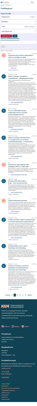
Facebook (6, 326)
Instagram (16, 326)
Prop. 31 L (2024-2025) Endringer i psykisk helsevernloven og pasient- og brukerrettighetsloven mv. (18, 112)
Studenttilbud (4, 386)
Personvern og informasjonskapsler (10, 388)
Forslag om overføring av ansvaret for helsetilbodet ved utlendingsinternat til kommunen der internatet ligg (18, 268)
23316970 (6, 371)
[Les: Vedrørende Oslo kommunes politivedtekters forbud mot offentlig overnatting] (4, 55)
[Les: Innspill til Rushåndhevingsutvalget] (4, 200)
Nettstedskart (5, 395)
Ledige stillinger (5, 384)
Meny (32, 2)
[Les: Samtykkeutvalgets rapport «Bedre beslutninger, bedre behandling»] (4, 246)
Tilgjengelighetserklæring (8, 390)
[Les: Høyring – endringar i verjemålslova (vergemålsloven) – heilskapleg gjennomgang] (4, 76)
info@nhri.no (8, 374)
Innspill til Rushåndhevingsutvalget (17, 200)
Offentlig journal (5, 392)
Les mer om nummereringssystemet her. (10, 40)
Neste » (30, 295)
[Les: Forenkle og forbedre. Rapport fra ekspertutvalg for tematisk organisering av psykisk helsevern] (4, 220)
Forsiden (2, 5)
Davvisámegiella (5, 399)
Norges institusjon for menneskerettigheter (10, 2)
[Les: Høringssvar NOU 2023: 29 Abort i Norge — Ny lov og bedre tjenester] (4, 181)
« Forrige (7, 295)
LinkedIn (26, 326)
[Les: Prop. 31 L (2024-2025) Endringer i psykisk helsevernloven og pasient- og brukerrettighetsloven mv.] (4, 110)
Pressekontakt (5, 377)
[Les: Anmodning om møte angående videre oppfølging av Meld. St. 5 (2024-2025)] (4, 164)
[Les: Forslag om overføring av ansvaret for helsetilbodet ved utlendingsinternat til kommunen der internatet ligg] (4, 266)
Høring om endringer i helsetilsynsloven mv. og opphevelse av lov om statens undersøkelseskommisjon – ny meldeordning (20, 139)
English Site (4, 397)
